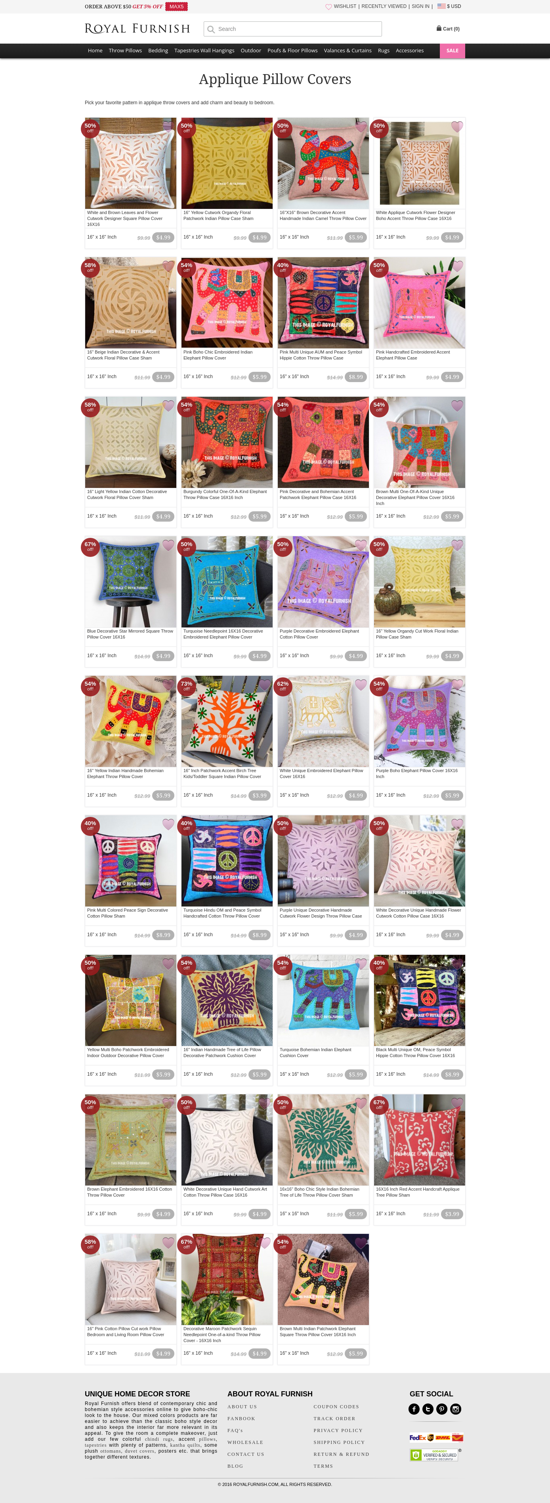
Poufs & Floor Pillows (292, 50)
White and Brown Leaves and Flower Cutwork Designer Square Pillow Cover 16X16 (124, 218)
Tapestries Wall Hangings (204, 50)
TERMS (324, 1466)
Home (95, 50)
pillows (207, 1439)
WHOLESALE (245, 1442)
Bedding (158, 50)
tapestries (96, 1445)
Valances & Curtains (348, 50)
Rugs (384, 50)
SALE (452, 50)
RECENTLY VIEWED (384, 6)
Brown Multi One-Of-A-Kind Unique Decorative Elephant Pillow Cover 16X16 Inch (415, 497)
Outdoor (251, 50)
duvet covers (139, 1451)
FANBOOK (241, 1418)
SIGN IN (421, 6)
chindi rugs (159, 1439)
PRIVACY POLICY (338, 1430)
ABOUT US (242, 1406)
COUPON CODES (337, 1406)
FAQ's (235, 1430)
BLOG (235, 1466)
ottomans (110, 1451)
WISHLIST (345, 6)
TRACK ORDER (335, 1418)
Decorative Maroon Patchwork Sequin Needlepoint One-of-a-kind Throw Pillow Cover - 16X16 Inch (221, 1334)
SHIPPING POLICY (339, 1442)
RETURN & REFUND (342, 1454)
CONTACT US (246, 1454)
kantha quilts (185, 1445)
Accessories (410, 50)
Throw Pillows (125, 50)
